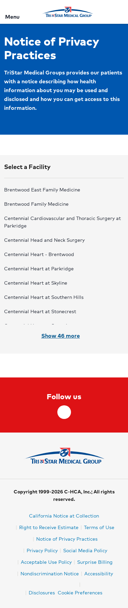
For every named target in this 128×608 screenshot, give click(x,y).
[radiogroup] (64, 254)
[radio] (63, 189)
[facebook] (64, 412)
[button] (64, 170)
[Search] (119, 11)
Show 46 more (64, 335)
